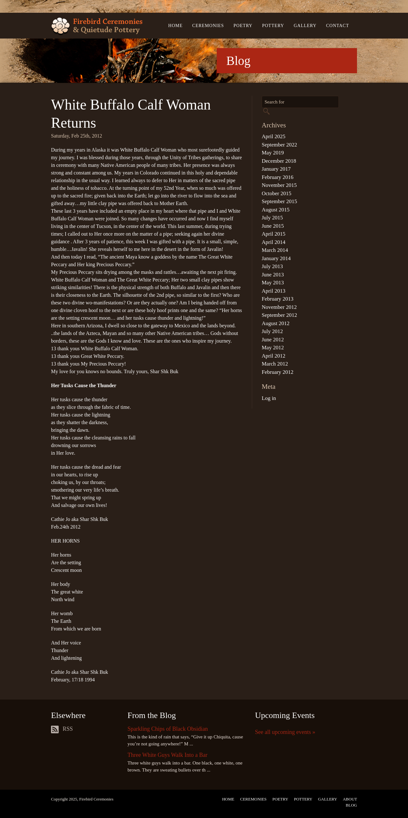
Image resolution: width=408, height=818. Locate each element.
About (350, 799)
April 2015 (273, 234)
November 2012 (279, 307)
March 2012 (275, 364)
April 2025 (273, 136)
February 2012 (278, 372)
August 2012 (275, 323)
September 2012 (279, 315)
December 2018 (279, 161)
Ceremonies (208, 25)
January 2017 (276, 169)
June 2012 (273, 340)
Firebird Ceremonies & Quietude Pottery (96, 27)
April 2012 (273, 356)
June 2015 (273, 226)
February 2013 (278, 299)
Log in (269, 398)
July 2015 (272, 218)
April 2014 (273, 242)
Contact (337, 25)
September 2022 (279, 145)
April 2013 (273, 291)
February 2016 (278, 177)
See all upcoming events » (285, 732)
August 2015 (275, 210)
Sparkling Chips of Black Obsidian (167, 729)
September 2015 (279, 201)
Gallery (305, 25)
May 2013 (273, 283)
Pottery (273, 25)
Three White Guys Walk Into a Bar (167, 755)
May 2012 (273, 348)
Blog (351, 805)
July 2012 (272, 331)
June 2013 (273, 275)
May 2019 (273, 153)
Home (175, 25)
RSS (62, 729)
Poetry (243, 25)
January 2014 (276, 258)
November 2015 (279, 185)
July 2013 (272, 266)
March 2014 (275, 250)
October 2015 (276, 193)
